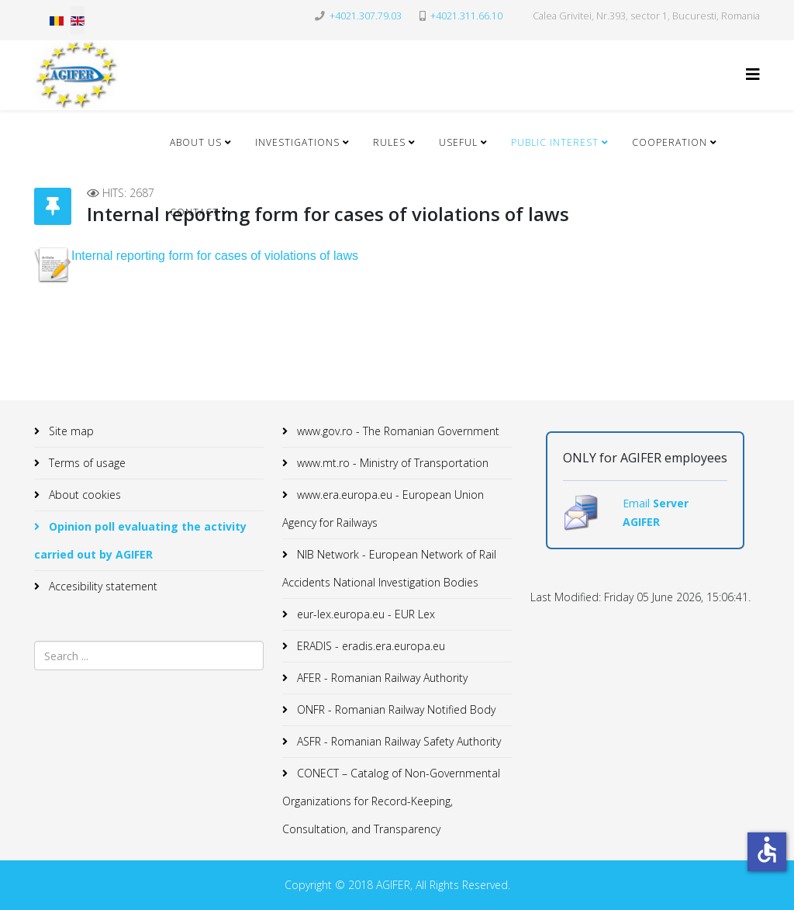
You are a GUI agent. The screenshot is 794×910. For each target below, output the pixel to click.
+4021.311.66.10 (466, 15)
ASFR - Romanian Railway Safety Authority (397, 741)
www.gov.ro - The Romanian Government (396, 431)
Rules (389, 142)
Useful (458, 142)
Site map (70, 431)
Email (638, 503)
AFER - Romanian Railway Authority (381, 677)
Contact (194, 212)
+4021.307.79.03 (366, 15)
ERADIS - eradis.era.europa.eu (369, 645)
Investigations (297, 142)
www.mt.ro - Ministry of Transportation (391, 462)
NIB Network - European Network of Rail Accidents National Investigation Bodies (389, 568)
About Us (196, 142)
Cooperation (669, 142)
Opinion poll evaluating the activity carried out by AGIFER (140, 540)
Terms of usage (86, 462)
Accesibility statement (101, 586)
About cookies (83, 494)
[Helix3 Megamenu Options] (753, 74)
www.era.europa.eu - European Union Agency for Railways (383, 508)
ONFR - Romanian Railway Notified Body (394, 709)
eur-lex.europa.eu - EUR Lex (364, 614)
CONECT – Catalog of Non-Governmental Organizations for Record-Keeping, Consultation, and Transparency (391, 801)
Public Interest (555, 142)
